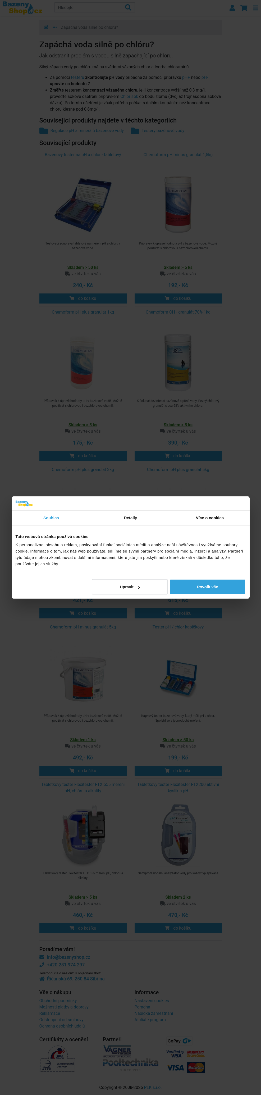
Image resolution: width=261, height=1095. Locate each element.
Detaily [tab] (130, 517)
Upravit (130, 587)
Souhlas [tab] (51, 517)
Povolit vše (207, 587)
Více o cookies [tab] (210, 517)
